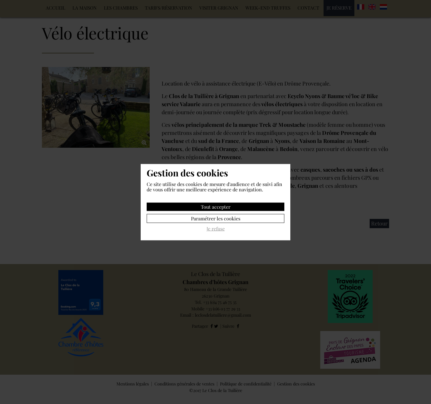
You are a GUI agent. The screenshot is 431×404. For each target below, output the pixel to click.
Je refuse (216, 228)
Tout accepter (215, 206)
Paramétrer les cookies (215, 218)
